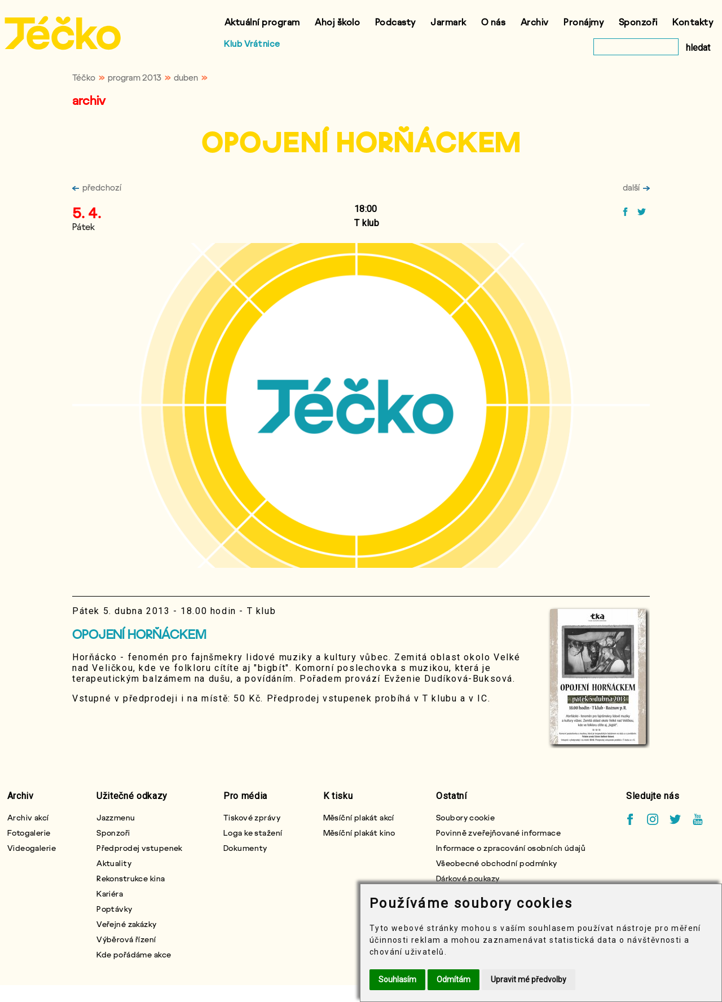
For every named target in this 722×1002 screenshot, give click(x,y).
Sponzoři (638, 21)
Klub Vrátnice (252, 43)
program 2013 (134, 77)
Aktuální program (262, 21)
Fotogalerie (29, 832)
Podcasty (395, 21)
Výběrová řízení (126, 939)
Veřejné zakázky (126, 924)
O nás (493, 21)
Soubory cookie (465, 817)
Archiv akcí (28, 817)
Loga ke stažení (253, 832)
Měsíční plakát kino (359, 832)
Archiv (535, 21)
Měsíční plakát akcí (358, 817)
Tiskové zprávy (251, 817)
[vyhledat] (636, 46)
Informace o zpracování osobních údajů (510, 848)
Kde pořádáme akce (133, 954)
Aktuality (113, 863)
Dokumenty (245, 848)
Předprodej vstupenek (139, 848)
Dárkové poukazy (468, 878)
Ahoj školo (337, 21)
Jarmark (448, 21)
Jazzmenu (115, 817)
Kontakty (692, 21)
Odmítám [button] (453, 979)
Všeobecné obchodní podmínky (496, 863)
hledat (698, 47)
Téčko (83, 77)
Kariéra (109, 893)
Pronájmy (583, 21)
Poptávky (114, 908)
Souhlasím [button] (397, 979)
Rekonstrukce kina (130, 878)
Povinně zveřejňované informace (498, 832)
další (636, 187)
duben (186, 77)
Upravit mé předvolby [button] (528, 979)
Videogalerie (31, 848)
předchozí (96, 187)
